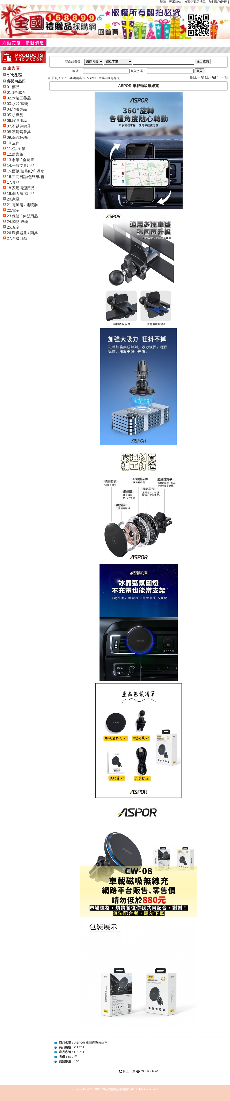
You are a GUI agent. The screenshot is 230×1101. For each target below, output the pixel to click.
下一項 (222, 77)
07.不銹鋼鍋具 (19, 126)
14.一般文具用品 (20, 166)
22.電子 (13, 210)
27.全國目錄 (17, 239)
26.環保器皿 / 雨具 (22, 233)
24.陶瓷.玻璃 (17, 222)
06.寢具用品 (17, 121)
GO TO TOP (149, 1071)
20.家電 (13, 199)
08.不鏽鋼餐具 (19, 132)
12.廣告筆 (15, 154)
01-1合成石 (16, 93)
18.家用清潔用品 (20, 188)
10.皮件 (13, 143)
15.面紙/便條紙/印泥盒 (25, 171)
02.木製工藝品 (19, 98)
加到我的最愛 (218, 2)
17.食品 (13, 182)
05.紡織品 (15, 115)
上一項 (210, 77)
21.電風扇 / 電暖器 (22, 205)
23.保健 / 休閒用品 (22, 216)
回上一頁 (197, 77)
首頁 (55, 78)
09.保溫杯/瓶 (17, 137)
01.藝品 (13, 87)
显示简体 (175, 2)
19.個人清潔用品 (20, 194)
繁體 (163, 2)
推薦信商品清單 (195, 2)
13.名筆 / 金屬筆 (20, 160)
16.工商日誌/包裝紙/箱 (25, 177)
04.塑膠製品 (17, 109)
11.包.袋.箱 (16, 149)
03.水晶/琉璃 (17, 104)
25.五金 (13, 227)
